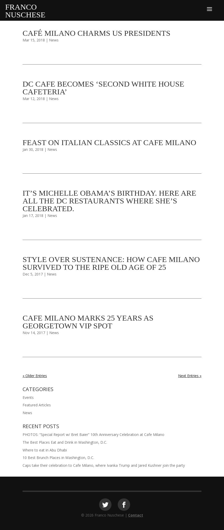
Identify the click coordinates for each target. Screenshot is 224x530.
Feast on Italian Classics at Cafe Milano (109, 142)
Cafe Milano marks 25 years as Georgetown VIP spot (88, 322)
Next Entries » (189, 375)
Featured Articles (37, 404)
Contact (135, 515)
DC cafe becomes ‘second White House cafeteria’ (103, 88)
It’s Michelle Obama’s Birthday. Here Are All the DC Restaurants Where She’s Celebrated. (109, 201)
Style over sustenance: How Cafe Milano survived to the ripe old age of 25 (111, 263)
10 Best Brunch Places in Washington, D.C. (58, 457)
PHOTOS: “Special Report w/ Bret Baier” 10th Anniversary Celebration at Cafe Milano (93, 434)
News (54, 40)
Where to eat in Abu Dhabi (45, 450)
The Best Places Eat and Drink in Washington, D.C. (65, 442)
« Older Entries (35, 375)
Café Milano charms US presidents (96, 33)
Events (28, 397)
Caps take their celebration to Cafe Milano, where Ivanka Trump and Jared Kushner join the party (104, 465)
